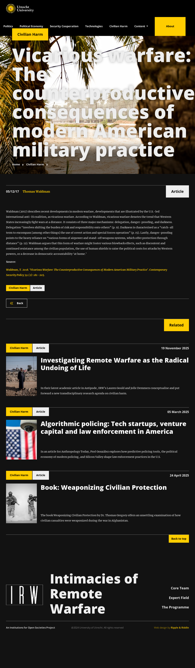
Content (141, 26)
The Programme (175, 607)
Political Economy (31, 26)
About (170, 26)
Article (177, 191)
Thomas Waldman (36, 191)
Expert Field (179, 597)
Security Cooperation (64, 26)
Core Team (180, 588)
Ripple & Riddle (180, 627)
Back (16, 303)
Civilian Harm (118, 26)
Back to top (178, 538)
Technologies (94, 26)
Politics (8, 26)
